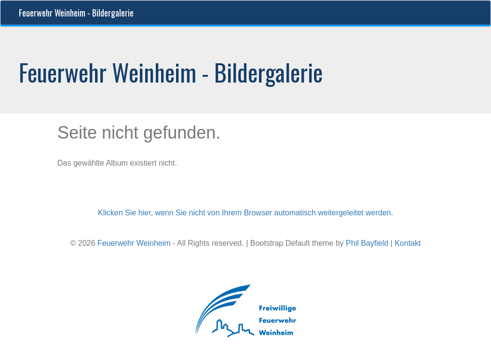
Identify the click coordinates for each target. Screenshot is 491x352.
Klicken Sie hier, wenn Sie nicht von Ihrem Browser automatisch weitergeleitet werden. (245, 213)
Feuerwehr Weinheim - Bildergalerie (76, 12)
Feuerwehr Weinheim (134, 243)
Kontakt (408, 243)
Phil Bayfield (367, 243)
